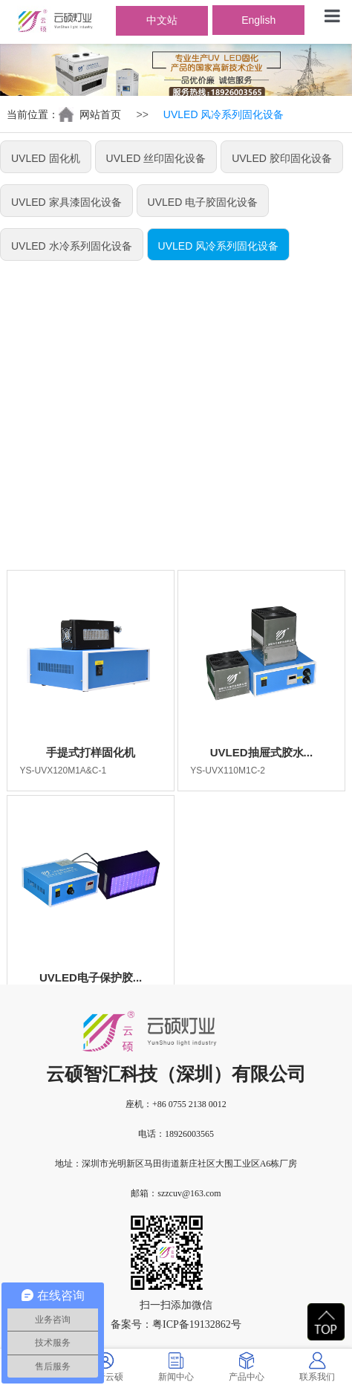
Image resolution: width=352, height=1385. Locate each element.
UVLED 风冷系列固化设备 (218, 246)
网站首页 (100, 114)
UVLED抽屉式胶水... (261, 752)
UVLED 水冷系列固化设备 (71, 246)
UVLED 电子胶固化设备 (203, 202)
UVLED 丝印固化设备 (156, 158)
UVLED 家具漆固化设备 (66, 202)
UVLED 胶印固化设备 (282, 158)
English (258, 20)
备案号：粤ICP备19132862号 (176, 1324)
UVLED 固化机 (45, 158)
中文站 (161, 20)
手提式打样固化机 (90, 752)
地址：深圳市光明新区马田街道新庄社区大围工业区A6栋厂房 (176, 1163)
